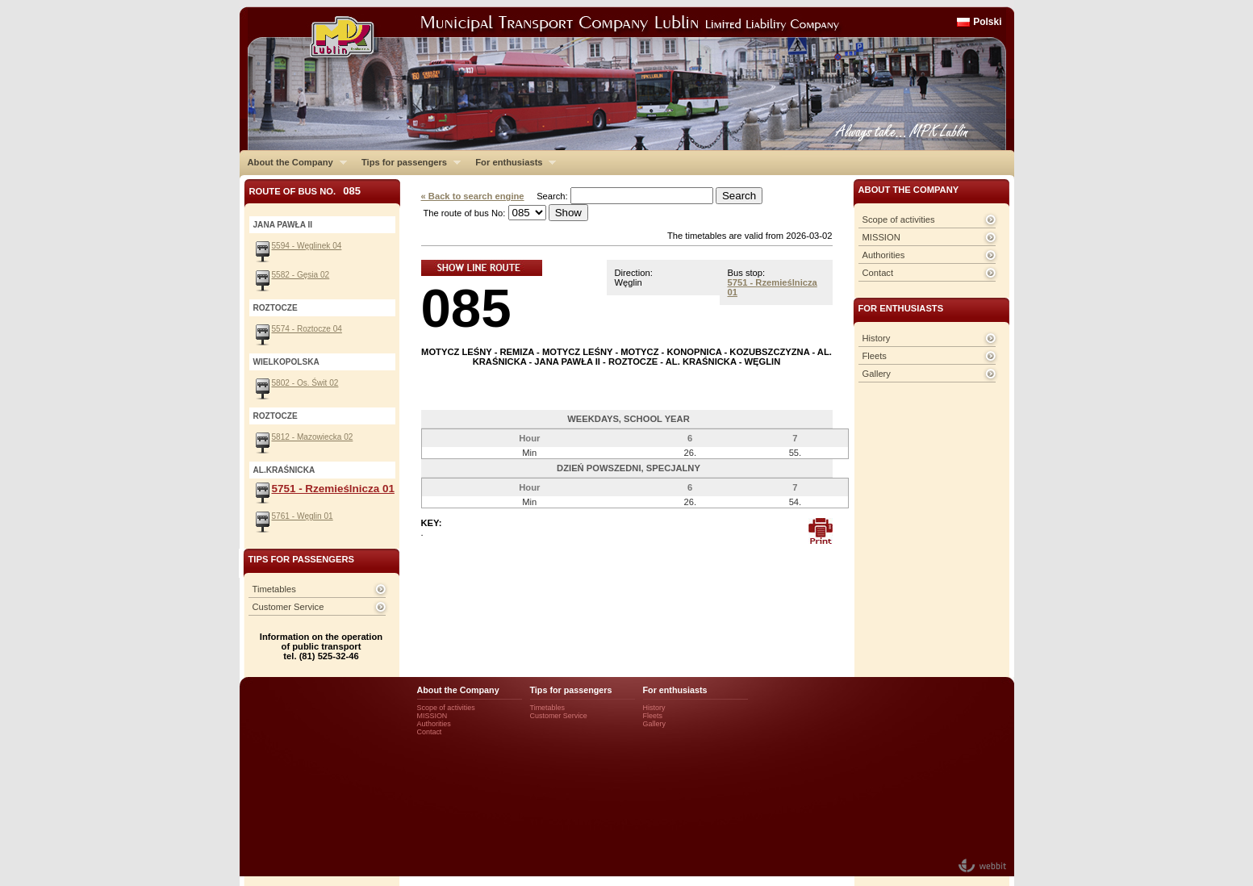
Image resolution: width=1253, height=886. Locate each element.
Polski (987, 21)
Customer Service (288, 607)
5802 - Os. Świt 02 (305, 382)
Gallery (876, 373)
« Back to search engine (472, 196)
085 (466, 308)
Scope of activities (898, 219)
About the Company (293, 162)
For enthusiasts (511, 162)
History (876, 338)
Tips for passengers (407, 162)
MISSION (881, 237)
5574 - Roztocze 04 (307, 328)
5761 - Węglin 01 (302, 516)
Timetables (274, 589)
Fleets (874, 356)
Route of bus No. (305, 191)
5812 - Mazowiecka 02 (312, 437)
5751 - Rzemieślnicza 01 (333, 489)
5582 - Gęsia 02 (301, 274)
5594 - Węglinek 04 (307, 245)
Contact (878, 273)
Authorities (883, 255)
